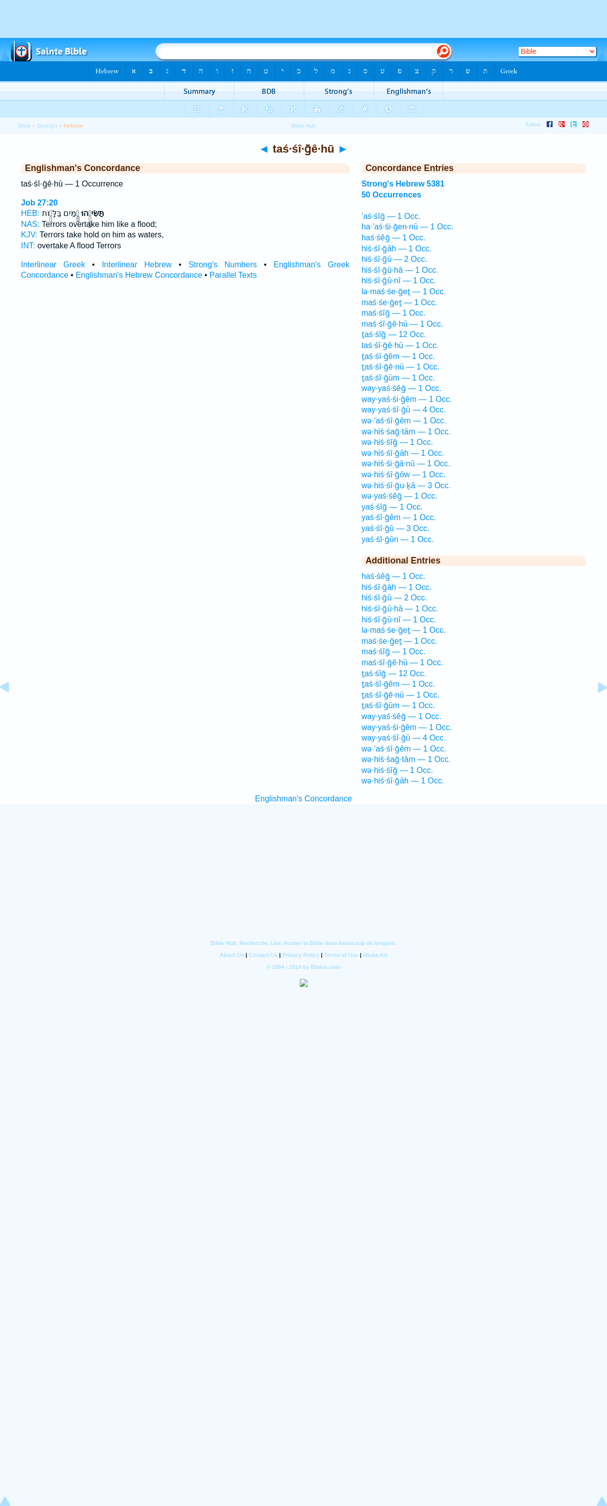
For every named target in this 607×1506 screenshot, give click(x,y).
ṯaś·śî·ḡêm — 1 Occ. (398, 356)
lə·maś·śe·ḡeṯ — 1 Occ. (404, 291)
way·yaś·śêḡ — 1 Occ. (401, 388)
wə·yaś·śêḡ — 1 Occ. (399, 496)
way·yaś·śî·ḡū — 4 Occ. (404, 409)
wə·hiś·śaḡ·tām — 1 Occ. (406, 431)
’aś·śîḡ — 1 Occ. (391, 216)
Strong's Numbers (223, 264)
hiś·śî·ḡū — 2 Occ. (394, 259)
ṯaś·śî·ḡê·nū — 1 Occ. (401, 367)
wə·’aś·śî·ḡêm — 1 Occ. (404, 420)
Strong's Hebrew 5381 (403, 184)
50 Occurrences (391, 194)
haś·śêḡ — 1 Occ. (393, 237)
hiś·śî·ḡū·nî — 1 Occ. (399, 280)
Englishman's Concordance (303, 798)
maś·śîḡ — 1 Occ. (393, 313)
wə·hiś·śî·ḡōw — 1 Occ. (403, 474)
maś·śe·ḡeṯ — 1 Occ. (399, 302)
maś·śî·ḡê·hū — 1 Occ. (402, 324)
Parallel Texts (233, 275)
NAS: (30, 224)
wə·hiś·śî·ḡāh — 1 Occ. (403, 453)
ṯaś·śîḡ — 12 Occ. (394, 334)
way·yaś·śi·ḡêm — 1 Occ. (407, 399)
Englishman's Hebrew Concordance (139, 275)
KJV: (29, 234)
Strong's (47, 126)
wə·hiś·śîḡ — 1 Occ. (397, 442)
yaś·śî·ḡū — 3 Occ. (395, 528)
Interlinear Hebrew (137, 264)
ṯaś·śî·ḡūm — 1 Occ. (398, 378)
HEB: (30, 213)
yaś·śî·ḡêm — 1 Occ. (399, 517)
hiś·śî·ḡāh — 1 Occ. (397, 248)
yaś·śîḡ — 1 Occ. (392, 507)
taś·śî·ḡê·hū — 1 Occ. (400, 345)
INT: (28, 245)
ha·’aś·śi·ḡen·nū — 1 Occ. (407, 226)
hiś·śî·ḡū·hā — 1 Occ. (400, 270)
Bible (24, 126)
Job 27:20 (39, 202)
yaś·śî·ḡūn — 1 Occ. (398, 539)
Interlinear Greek (53, 264)
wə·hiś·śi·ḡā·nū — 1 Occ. (406, 463)
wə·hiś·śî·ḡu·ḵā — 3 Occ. (406, 485)
